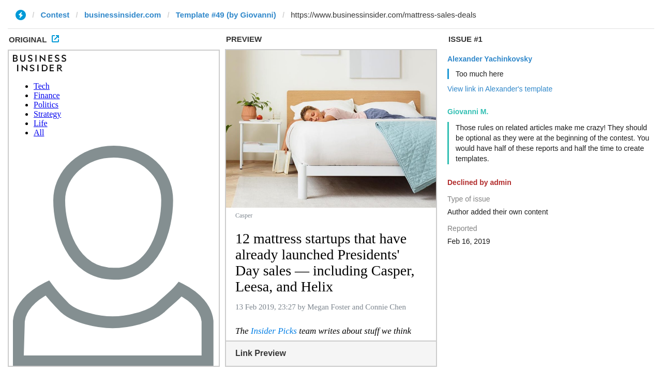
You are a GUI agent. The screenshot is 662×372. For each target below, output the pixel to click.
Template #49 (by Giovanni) (226, 14)
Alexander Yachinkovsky (489, 59)
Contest (55, 14)
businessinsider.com (122, 14)
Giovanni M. (467, 111)
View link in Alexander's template (499, 89)
